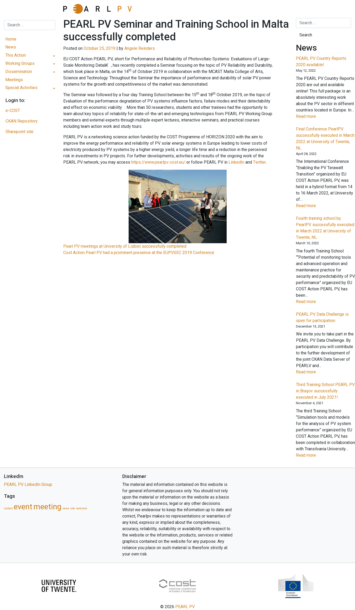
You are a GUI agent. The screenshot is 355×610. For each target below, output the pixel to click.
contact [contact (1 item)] (8, 508)
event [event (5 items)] (23, 506)
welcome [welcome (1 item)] (81, 508)
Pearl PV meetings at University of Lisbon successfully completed (124, 246)
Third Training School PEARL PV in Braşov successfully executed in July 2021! (325, 391)
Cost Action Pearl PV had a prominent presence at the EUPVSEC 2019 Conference (138, 252)
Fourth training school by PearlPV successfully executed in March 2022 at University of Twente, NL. (325, 228)
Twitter (259, 162)
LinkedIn (236, 162)
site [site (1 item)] (72, 508)
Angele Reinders (139, 48)
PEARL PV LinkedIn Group (28, 484)
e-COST (13, 110)
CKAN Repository (22, 121)
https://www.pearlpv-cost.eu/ (158, 162)
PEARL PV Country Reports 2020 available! (321, 61)
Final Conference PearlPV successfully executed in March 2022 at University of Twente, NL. (325, 138)
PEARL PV (185, 606)
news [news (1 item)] (65, 508)
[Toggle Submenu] (54, 55)
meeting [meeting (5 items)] (47, 506)
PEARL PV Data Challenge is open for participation (322, 317)
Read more (314, 116)
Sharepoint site (19, 131)
